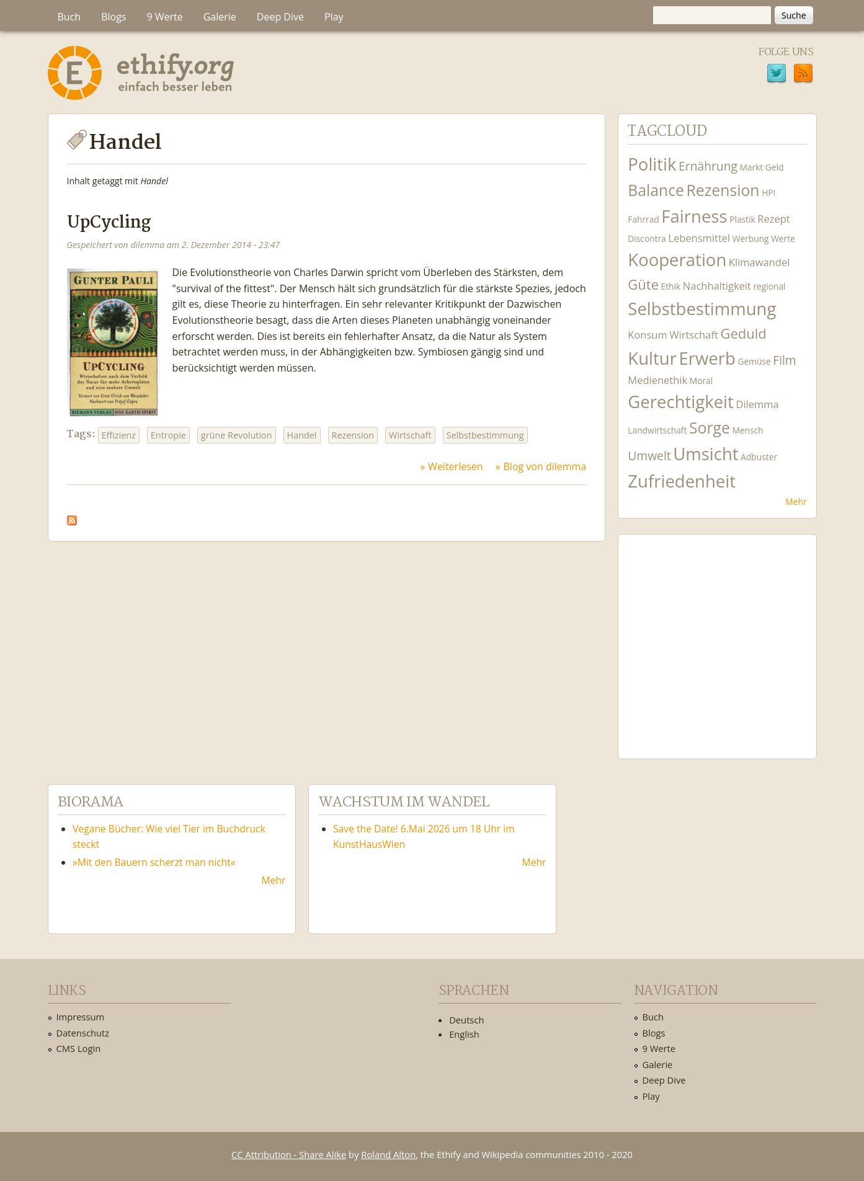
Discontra (647, 238)
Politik (652, 164)
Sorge (709, 427)
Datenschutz (83, 1033)
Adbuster (759, 457)
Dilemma (757, 404)
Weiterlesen (455, 466)
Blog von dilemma (545, 466)
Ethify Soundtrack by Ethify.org (717, 637)
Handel (302, 435)
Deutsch (466, 1020)
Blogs (113, 17)
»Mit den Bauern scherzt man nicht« (154, 862)
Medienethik (657, 380)
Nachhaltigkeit (717, 286)
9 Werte (164, 17)
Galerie (219, 17)
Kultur (652, 358)
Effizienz (119, 435)
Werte (783, 238)
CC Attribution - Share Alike (288, 1154)
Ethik (671, 286)
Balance (656, 190)
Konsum (647, 335)
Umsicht (705, 453)
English (464, 1034)
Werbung (751, 238)
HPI (768, 192)
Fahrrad (643, 219)
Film (784, 360)
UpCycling (109, 223)
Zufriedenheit (682, 481)
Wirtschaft (410, 435)
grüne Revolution (236, 435)
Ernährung (708, 166)
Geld (774, 167)
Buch (69, 17)
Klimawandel (759, 262)
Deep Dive (280, 17)
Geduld (743, 333)
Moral (701, 380)
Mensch (747, 430)
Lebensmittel (699, 238)
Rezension (353, 435)
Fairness (694, 216)
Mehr (795, 501)
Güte (643, 284)
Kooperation (677, 259)
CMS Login (78, 1048)
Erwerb (707, 358)
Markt (752, 167)
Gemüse (753, 361)
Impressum (80, 1016)
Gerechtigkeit (681, 401)
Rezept (773, 219)
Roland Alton (388, 1154)
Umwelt (649, 455)
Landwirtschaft (657, 430)
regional (769, 286)
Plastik (742, 219)
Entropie (168, 435)
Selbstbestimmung (485, 435)
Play (334, 17)
